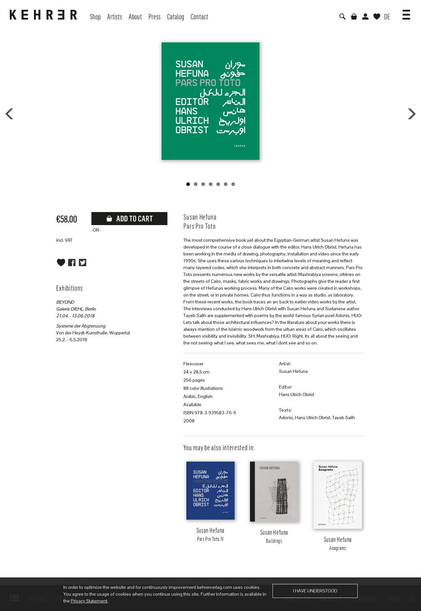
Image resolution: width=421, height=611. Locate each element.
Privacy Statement (89, 601)
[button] (406, 12)
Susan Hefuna (293, 371)
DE (387, 16)
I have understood (315, 591)
